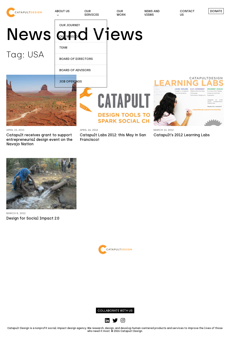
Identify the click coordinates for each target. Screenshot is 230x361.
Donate (216, 11)
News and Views (152, 13)
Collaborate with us (115, 310)
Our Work (121, 13)
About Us (62, 11)
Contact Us (187, 13)
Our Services (91, 13)
